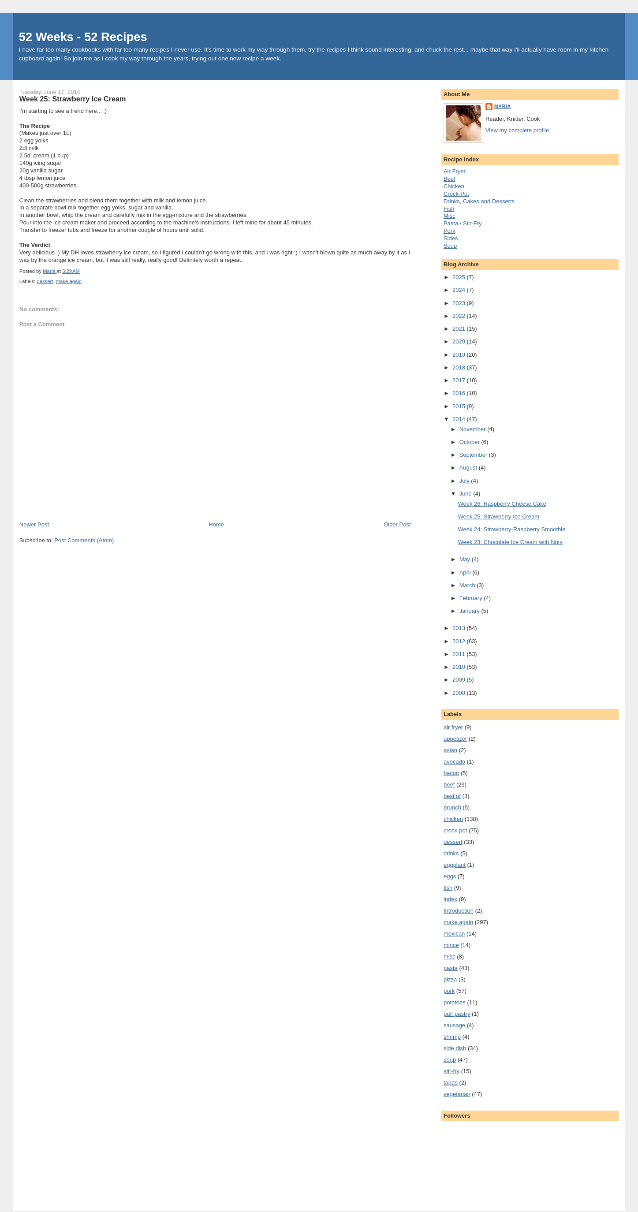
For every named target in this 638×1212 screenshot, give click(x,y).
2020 (459, 341)
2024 (459, 290)
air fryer (453, 727)
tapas (451, 1082)
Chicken (454, 186)
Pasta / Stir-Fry (463, 223)
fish (448, 887)
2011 (459, 654)
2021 (459, 328)
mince (451, 945)
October (470, 442)
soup (450, 1059)
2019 (459, 354)
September (474, 454)
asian (450, 750)
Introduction (459, 910)
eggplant (455, 864)
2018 (459, 367)
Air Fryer (455, 171)
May (465, 559)
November (473, 429)
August (469, 467)
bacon (451, 773)
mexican (454, 933)
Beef (449, 178)
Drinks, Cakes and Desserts (479, 201)
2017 (459, 380)
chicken (453, 819)
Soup (450, 245)
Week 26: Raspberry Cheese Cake (502, 503)
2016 (459, 393)
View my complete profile (517, 130)
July (465, 480)
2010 (459, 667)
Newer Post (34, 524)
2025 (459, 277)
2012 (459, 641)
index (450, 899)
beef (449, 784)
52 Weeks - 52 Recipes (83, 37)
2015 (459, 406)
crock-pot (455, 830)
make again (69, 281)
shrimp (452, 1036)
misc (449, 956)
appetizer (455, 738)
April (466, 572)
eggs (450, 876)
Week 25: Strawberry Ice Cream (498, 516)
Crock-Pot (456, 193)
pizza (450, 979)
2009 (459, 679)
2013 (459, 628)
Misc (449, 216)
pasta (451, 968)
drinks (451, 853)
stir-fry (451, 1071)
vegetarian (457, 1094)
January (470, 611)
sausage (454, 1025)
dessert (45, 281)
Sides (451, 238)
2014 (459, 419)
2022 (459, 316)
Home (216, 524)
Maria (502, 106)
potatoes (455, 1002)
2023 (459, 303)
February (471, 598)
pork (449, 991)
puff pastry (457, 1014)
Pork (449, 230)
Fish (449, 208)
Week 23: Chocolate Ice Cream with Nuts (510, 542)
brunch (452, 807)
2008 (459, 693)
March (468, 585)
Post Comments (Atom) (84, 540)
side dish (455, 1048)
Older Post (397, 524)
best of (452, 796)
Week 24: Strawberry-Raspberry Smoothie (511, 529)
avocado (454, 761)
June (466, 493)
